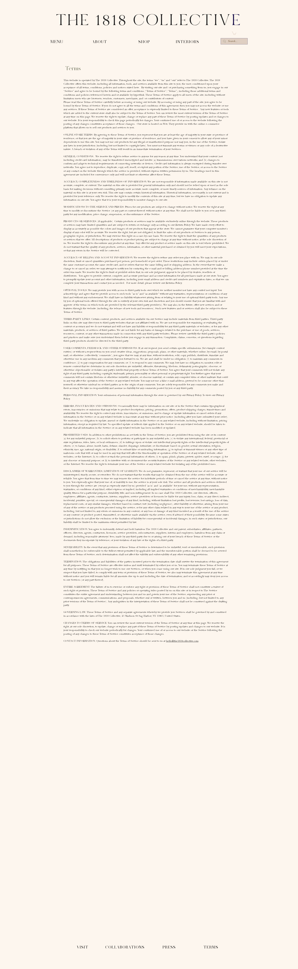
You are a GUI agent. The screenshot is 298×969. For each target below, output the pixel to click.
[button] (234, 33)
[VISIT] (82, 947)
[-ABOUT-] (99, 42)
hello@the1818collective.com (182, 641)
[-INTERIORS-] (188, 42)
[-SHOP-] (144, 42)
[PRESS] (169, 947)
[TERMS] (211, 947)
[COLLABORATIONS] (125, 947)
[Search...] (233, 41)
